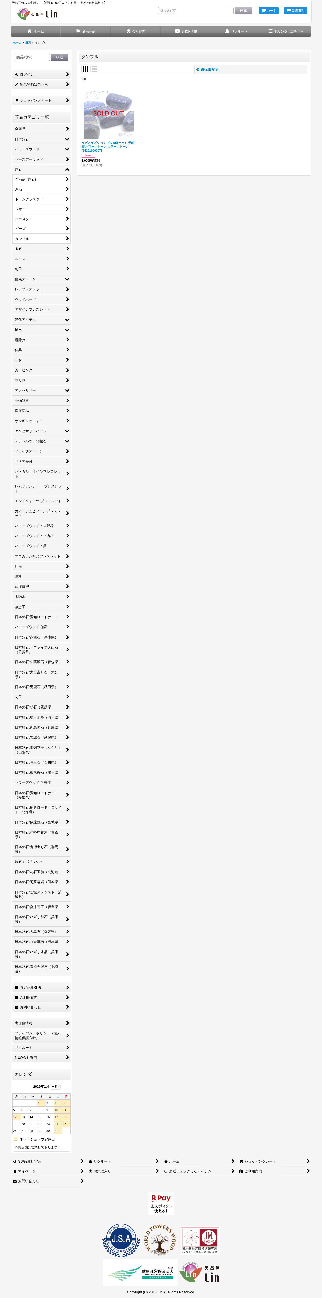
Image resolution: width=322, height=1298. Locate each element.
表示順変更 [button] (207, 70)
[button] (286, 31)
